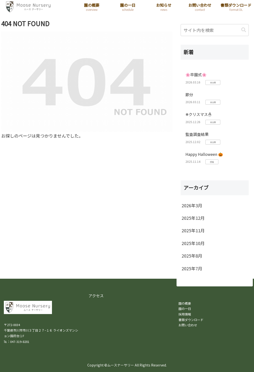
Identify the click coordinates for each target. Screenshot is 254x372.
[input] (215, 30)
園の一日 (184, 308)
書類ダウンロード (190, 319)
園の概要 (184, 303)
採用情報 (184, 314)
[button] (243, 30)
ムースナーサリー (120, 365)
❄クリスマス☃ (198, 114)
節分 (189, 94)
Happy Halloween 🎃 (204, 154)
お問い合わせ (187, 325)
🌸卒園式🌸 (196, 74)
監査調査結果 (197, 134)
